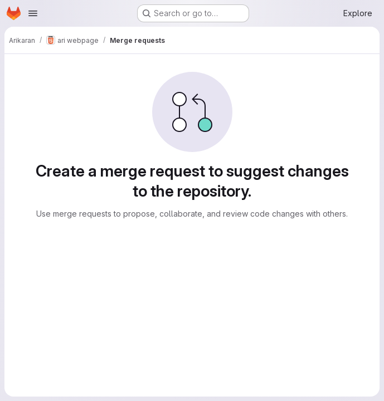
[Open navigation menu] (33, 13)
